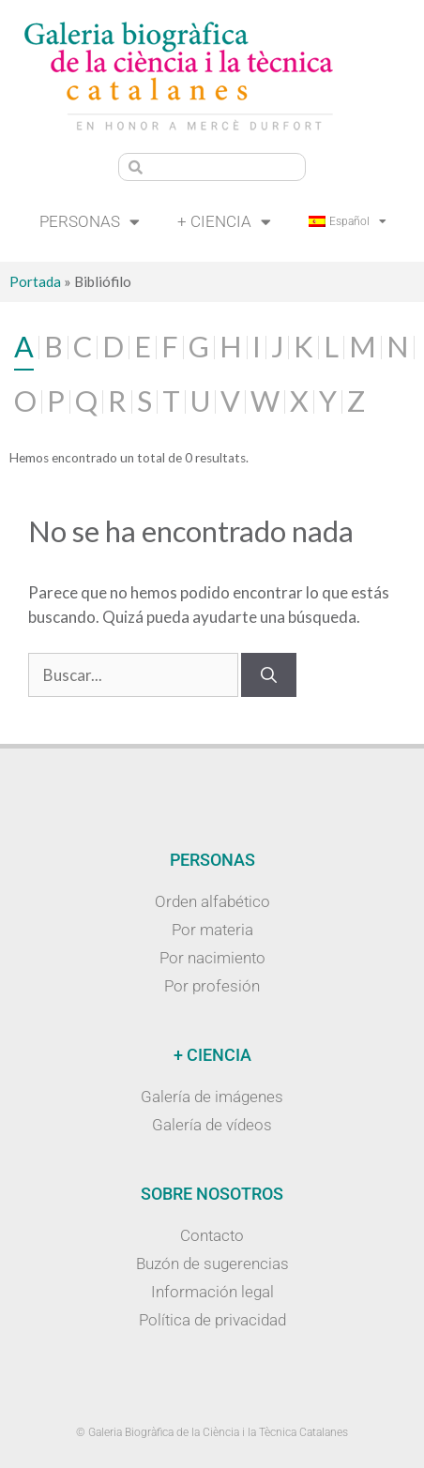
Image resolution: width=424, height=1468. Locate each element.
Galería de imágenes (212, 1096)
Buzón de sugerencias (212, 1263)
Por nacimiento (212, 957)
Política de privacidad (212, 1319)
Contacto (212, 1235)
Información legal (212, 1291)
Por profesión (212, 985)
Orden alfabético (212, 901)
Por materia (212, 929)
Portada (35, 281)
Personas (89, 221)
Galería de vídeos (212, 1124)
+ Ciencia (224, 221)
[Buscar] (268, 675)
